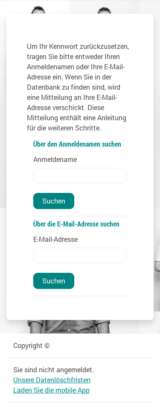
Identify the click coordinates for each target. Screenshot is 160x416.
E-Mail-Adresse (55, 239)
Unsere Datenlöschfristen (51, 379)
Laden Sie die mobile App (51, 389)
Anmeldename (55, 159)
